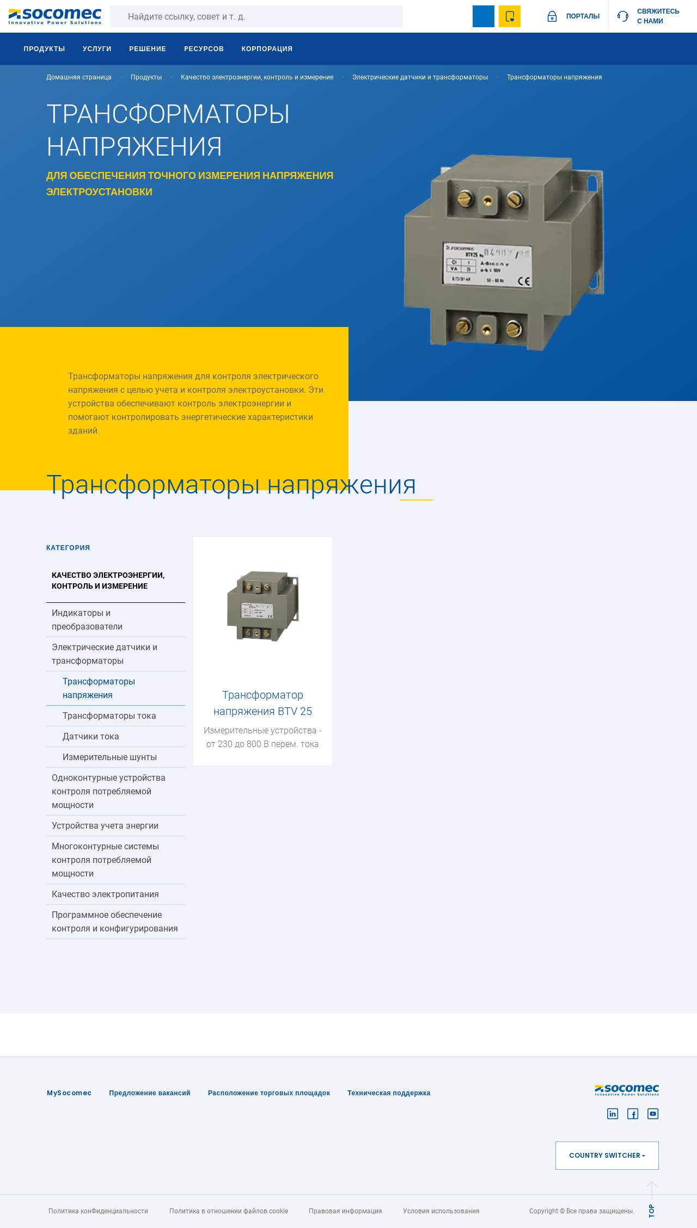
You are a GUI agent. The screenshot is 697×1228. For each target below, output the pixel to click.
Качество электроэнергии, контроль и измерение (257, 77)
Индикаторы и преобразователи (87, 620)
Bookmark (483, 16)
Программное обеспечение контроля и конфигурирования (115, 922)
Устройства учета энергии (105, 825)
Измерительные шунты (110, 757)
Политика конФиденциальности (98, 1211)
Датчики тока (91, 736)
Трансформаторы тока (109, 716)
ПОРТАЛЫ (583, 16)
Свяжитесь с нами (658, 16)
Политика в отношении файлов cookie (228, 1211)
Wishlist (510, 16)
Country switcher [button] (604, 1155)
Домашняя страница (79, 77)
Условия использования (441, 1211)
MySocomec (69, 1092)
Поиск (413, 16)
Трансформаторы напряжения (99, 688)
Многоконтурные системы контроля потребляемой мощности (105, 860)
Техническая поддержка (389, 1092)
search (457, 16)
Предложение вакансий (150, 1092)
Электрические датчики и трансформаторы (420, 77)
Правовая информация (345, 1211)
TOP (651, 1211)
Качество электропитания (105, 894)
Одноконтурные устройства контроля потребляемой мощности (109, 791)
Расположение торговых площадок (269, 1092)
